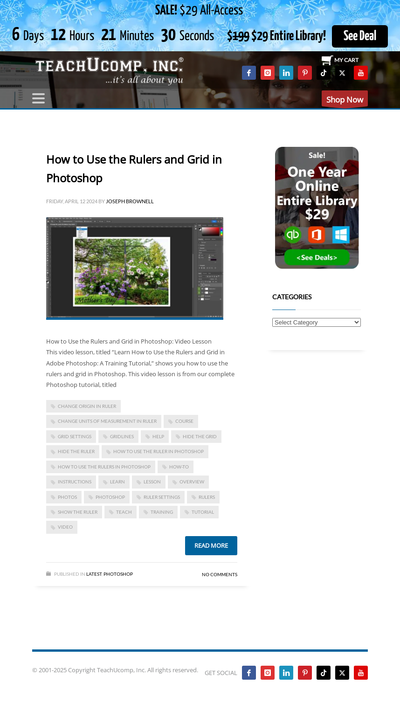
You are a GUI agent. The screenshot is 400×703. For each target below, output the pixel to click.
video (65, 527)
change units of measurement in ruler (107, 421)
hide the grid (200, 436)
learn (117, 481)
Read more (211, 545)
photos (67, 497)
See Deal (360, 36)
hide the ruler (76, 451)
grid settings (74, 436)
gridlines (122, 436)
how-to (179, 466)
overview (191, 481)
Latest (94, 574)
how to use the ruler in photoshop (158, 451)
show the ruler (77, 512)
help (158, 436)
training (162, 512)
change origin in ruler (87, 406)
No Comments (219, 574)
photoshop (110, 497)
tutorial (203, 512)
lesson (152, 481)
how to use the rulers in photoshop (104, 466)
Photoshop (118, 574)
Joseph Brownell (130, 201)
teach (124, 512)
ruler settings (162, 497)
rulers (207, 497)
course (184, 421)
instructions (74, 481)
